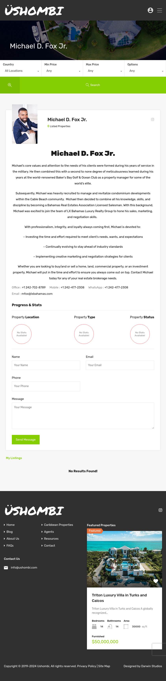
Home (11, 524)
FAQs (10, 545)
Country (8, 64)
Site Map (104, 666)
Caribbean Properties (58, 524)
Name (16, 357)
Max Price (92, 64)
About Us (13, 538)
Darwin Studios (151, 666)
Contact (49, 545)
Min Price (51, 64)
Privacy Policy (86, 666)
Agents (49, 531)
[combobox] (20, 72)
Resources (51, 538)
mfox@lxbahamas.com (36, 294)
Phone (16, 378)
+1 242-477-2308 (72, 287)
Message (18, 399)
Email (89, 357)
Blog (10, 531)
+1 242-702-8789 (34, 287)
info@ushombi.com (24, 567)
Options (133, 64)
